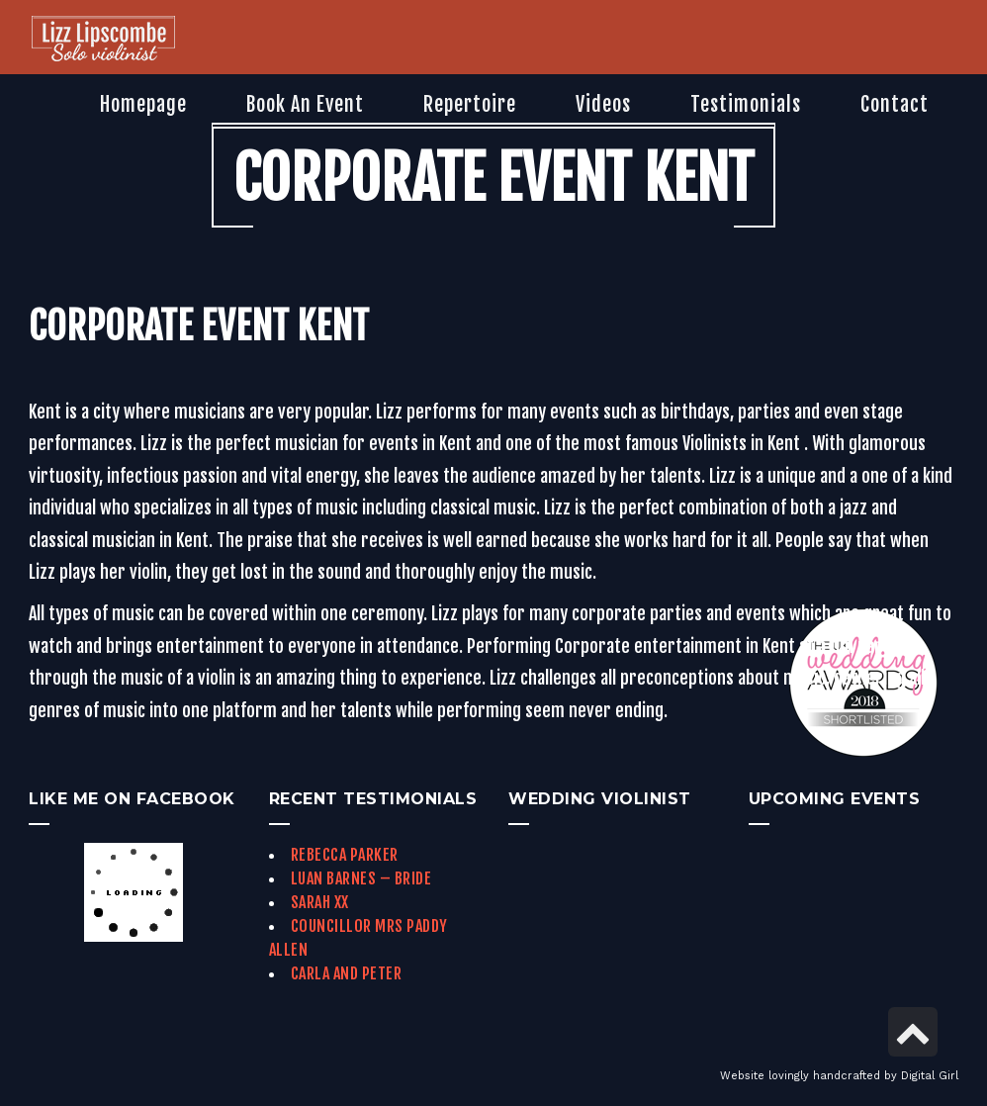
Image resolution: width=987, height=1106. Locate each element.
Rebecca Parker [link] (345, 855)
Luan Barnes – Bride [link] (361, 878)
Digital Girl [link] (929, 1075)
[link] (103, 40)
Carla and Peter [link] (347, 973)
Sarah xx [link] (320, 902)
